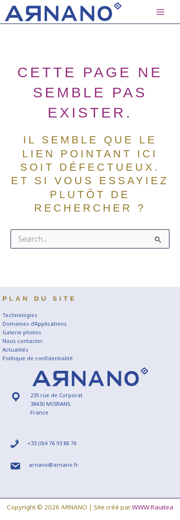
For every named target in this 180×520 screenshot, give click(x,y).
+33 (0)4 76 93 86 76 (51, 443)
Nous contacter (22, 340)
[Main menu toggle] (160, 12)
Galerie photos (21, 332)
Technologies (19, 315)
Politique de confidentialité (37, 358)
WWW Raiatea (152, 507)
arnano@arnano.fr (53, 464)
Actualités (15, 349)
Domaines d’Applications (34, 323)
